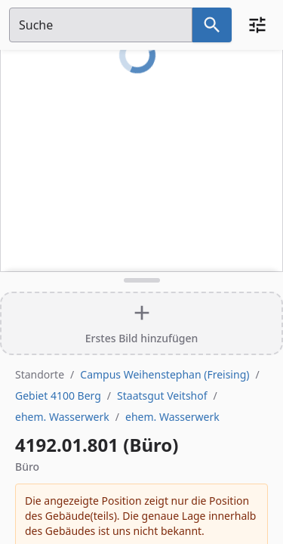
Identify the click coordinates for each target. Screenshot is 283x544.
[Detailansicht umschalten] (141, 280)
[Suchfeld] (101, 25)
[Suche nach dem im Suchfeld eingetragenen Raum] (212, 25)
